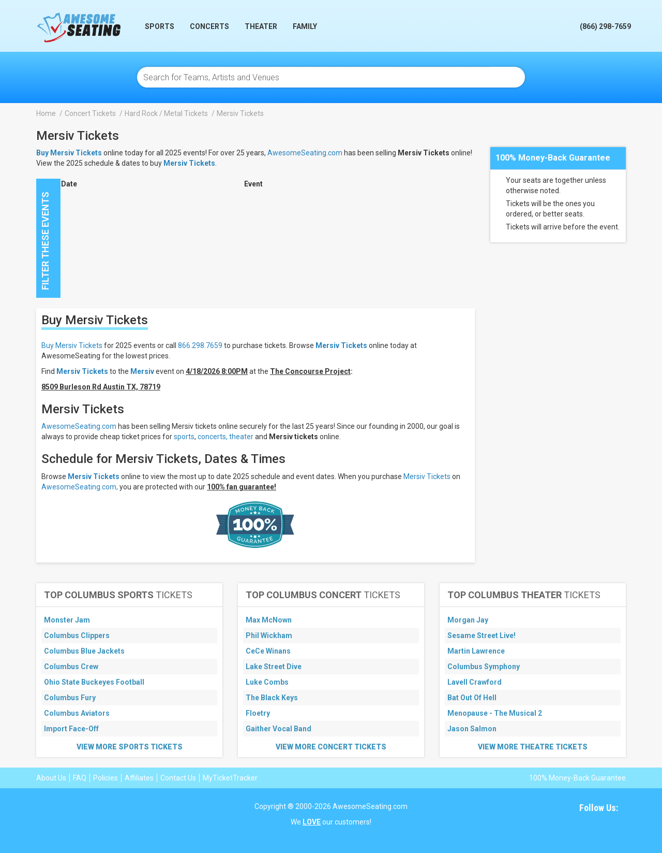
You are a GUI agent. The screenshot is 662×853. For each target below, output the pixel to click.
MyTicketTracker (230, 778)
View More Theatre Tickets (533, 747)
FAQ (79, 778)
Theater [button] (261, 26)
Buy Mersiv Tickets (71, 345)
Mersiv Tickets (189, 163)
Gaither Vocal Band (278, 729)
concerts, (213, 436)
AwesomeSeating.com (304, 153)
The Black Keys (272, 697)
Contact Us (178, 778)
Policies (105, 778)
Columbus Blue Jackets (84, 651)
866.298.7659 (200, 345)
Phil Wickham (269, 635)
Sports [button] (159, 26)
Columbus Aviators (77, 713)
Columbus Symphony (483, 666)
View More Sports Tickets (130, 747)
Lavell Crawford (474, 682)
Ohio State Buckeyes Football (94, 682)
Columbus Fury (70, 697)
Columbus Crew (71, 666)
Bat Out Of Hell (471, 697)
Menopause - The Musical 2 (494, 713)
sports (184, 436)
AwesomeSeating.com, (79, 487)
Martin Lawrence (476, 651)
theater (241, 436)
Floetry (258, 713)
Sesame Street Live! (481, 635)
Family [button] (305, 26)
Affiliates (139, 778)
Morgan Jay (467, 620)
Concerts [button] (209, 26)
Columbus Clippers (77, 635)
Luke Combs (267, 682)
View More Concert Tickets (331, 747)
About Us (51, 778)
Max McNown (269, 620)
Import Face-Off (71, 729)
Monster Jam (67, 620)
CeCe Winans (268, 651)
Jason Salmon (471, 729)
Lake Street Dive (274, 666)
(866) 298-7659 (605, 26)
